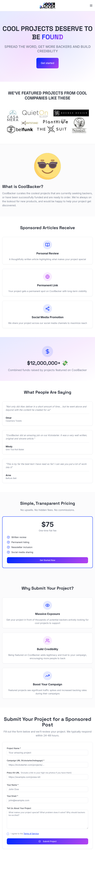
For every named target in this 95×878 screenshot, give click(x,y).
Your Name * (12, 785)
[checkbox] (8, 834)
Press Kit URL (39, 772)
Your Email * (12, 796)
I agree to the (25, 833)
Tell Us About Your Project (19, 808)
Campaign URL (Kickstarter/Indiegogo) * (25, 760)
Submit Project (47, 841)
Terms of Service (31, 833)
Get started (47, 63)
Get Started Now (47, 560)
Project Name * (14, 748)
